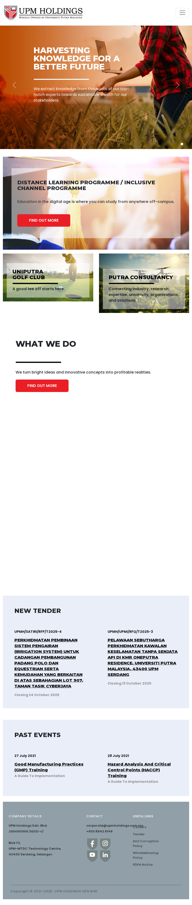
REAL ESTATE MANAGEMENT (124, 561)
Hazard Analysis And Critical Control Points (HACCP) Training (139, 770)
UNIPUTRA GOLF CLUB (28, 274)
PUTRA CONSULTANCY (141, 277)
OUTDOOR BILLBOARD (29, 561)
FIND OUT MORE (43, 220)
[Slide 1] (182, 144)
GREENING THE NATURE (30, 567)
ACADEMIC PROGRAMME (122, 475)
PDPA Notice (143, 864)
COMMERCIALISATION (119, 483)
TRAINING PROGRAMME (30, 483)
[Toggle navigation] (182, 12)
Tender (139, 834)
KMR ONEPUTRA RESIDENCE (124, 554)
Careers (139, 827)
